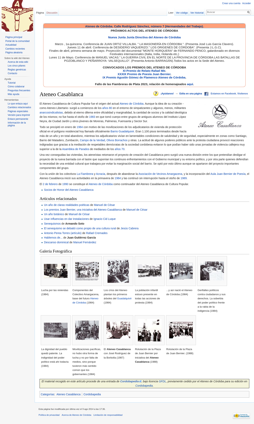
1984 (80, 127)
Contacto (12, 73)
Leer (170, 12)
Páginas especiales (18, 111)
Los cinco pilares (16, 65)
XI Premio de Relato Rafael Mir (144, 70)
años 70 (119, 149)
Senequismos (52, 223)
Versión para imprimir (19, 115)
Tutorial (12, 82)
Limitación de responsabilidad (108, 415)
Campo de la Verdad (92, 140)
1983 (92, 116)
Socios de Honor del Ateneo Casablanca (68, 189)
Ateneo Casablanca (69, 394)
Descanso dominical (56, 242)
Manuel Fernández (84, 242)
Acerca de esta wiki (18, 62)
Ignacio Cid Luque (105, 218)
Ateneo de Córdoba (131, 103)
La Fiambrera (85, 173)
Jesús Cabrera (130, 228)
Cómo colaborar (16, 86)
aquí (190, 84)
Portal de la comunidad (17, 41)
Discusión (51, 12)
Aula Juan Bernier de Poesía (228, 173)
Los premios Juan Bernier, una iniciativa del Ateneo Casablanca (83, 209)
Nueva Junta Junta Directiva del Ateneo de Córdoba (144, 37)
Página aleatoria (13, 52)
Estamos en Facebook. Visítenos (229, 93)
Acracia (100, 173)
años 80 (107, 108)
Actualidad (10, 44)
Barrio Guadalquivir (122, 131)
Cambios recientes (15, 48)
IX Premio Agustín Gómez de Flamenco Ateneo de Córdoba (144, 77)
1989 (184, 178)
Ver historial (197, 12)
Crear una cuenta (231, 3)
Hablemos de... (53, 237)
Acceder (246, 3)
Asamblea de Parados (75, 149)
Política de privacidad (49, 415)
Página (40, 12)
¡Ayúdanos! (167, 93)
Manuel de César (104, 204)
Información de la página (17, 124)
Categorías (47, 394)
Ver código (182, 12)
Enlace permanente (18, 119)
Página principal (13, 37)
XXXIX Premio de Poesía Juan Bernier (144, 74)
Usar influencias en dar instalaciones (66, 218)
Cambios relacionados (19, 107)
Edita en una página (190, 93)
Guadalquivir (124, 298)
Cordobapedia (144, 385)
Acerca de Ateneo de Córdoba (76, 415)
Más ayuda (13, 94)
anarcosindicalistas (51, 112)
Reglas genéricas (17, 69)
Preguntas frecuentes (19, 90)
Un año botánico (54, 214)
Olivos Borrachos (117, 140)
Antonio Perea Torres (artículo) (62, 233)
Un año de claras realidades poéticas (66, 204)
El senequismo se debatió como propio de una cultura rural (80, 228)
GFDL (162, 381)
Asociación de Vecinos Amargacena (160, 173)
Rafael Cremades (97, 233)
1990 (65, 184)
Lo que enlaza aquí (18, 103)
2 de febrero (50, 184)
